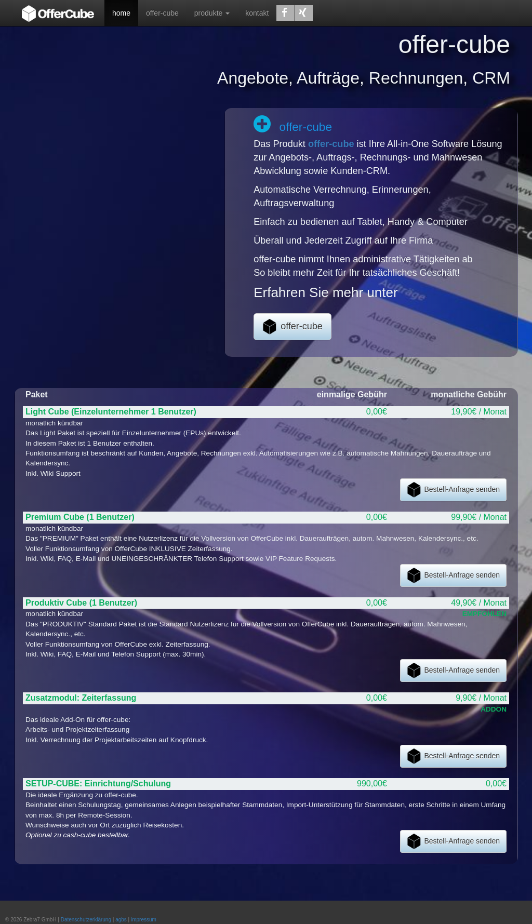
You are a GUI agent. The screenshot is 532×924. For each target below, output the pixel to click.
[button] (285, 13)
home (121, 13)
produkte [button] (212, 13)
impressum (143, 919)
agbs (121, 919)
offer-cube (162, 13)
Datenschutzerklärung (86, 919)
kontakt (257, 13)
